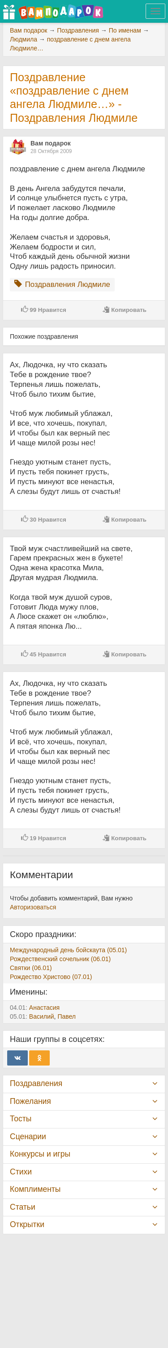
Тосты (20, 1118)
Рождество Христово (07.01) (51, 976)
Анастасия (44, 1007)
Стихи (21, 1171)
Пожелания (30, 1101)
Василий (41, 1016)
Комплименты (35, 1189)
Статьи (22, 1207)
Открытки (27, 1224)
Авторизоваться (33, 907)
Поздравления (36, 1083)
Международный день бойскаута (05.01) (68, 950)
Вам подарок (50, 143)
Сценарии (28, 1136)
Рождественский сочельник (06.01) (60, 958)
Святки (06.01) (31, 967)
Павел (66, 1016)
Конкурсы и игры (40, 1153)
